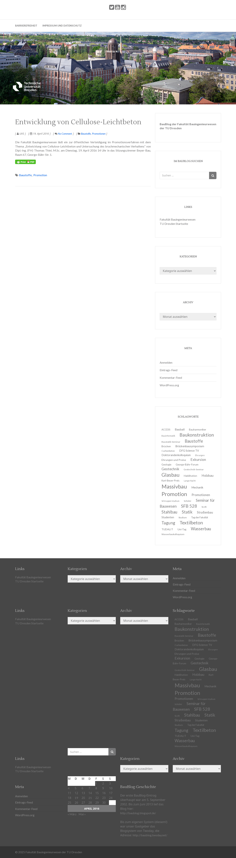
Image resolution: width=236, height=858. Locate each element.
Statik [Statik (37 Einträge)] (209, 715)
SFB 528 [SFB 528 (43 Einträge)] (202, 709)
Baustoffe (86, 133)
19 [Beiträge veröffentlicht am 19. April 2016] (76, 797)
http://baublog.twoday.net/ (150, 835)
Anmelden (166, 362)
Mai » (82, 814)
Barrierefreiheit (26, 25)
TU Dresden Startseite (174, 223)
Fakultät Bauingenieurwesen (177, 219)
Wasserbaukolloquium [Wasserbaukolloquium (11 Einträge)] (173, 534)
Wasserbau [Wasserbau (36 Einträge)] (201, 528)
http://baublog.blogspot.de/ (138, 813)
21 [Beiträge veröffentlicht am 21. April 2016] (90, 797)
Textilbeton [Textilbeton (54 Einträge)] (204, 730)
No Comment (63, 133)
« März (72, 814)
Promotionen (98, 133)
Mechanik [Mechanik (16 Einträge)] (210, 686)
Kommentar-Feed (171, 377)
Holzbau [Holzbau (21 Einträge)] (208, 475)
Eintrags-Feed (168, 370)
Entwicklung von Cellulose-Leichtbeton (78, 122)
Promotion (40, 175)
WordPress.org (169, 385)
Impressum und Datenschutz (62, 25)
